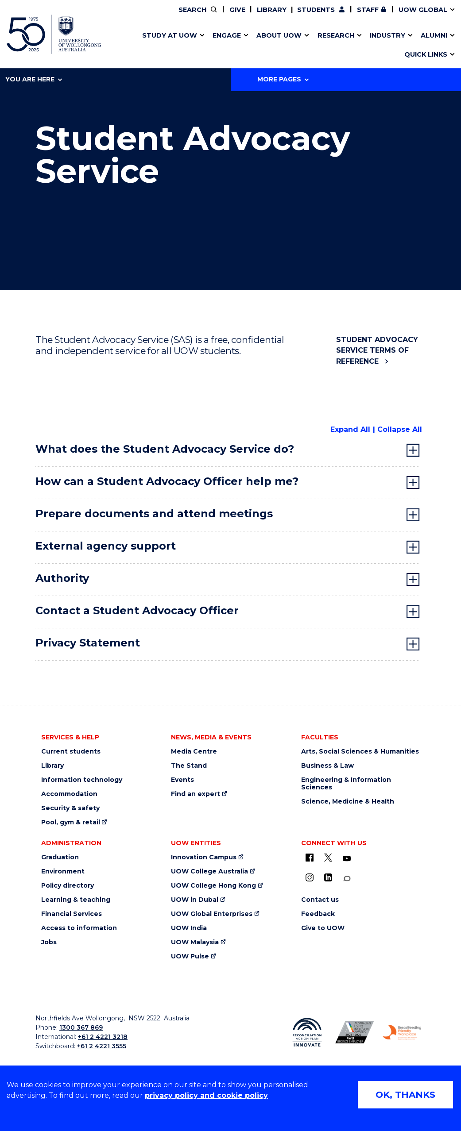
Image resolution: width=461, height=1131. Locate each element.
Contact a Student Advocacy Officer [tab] (137, 610)
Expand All (350, 429)
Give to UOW (323, 928)
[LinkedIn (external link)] (328, 877)
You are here (33, 79)
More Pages (283, 79)
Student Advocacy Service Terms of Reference (377, 350)
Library (272, 10)
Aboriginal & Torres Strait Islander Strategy (227, 46)
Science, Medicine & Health (347, 801)
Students (316, 10)
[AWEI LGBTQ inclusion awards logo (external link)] (354, 1032)
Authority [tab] (62, 578)
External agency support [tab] (105, 545)
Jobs (49, 942)
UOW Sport (211, 46)
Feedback (318, 914)
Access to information (79, 928)
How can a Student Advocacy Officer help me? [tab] (166, 481)
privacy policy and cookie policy (206, 1095)
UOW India (189, 928)
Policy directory (67, 885)
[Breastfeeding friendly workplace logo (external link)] (402, 1032)
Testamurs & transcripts (204, 46)
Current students (71, 751)
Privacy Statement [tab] (87, 642)
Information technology (81, 780)
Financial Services (71, 914)
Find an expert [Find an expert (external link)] (195, 794)
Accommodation (69, 794)
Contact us (337, 46)
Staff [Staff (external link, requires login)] (368, 10)
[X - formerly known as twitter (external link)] (328, 857)
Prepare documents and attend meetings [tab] (154, 513)
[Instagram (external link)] (309, 877)
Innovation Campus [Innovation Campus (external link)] (369, 46)
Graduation (60, 857)
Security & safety (70, 808)
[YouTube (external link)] (346, 858)
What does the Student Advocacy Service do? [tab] (164, 448)
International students (353, 46)
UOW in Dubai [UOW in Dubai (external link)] (194, 900)
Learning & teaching (75, 900)
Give (237, 10)
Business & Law (327, 765)
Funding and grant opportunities (224, 46)
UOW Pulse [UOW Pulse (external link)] (190, 956)
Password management (218, 46)
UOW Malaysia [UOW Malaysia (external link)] (195, 942)
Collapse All (399, 429)
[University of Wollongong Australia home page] (54, 34)
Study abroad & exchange (207, 46)
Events (182, 780)
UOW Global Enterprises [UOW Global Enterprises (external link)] (211, 914)
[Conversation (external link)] (346, 878)
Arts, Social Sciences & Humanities (360, 751)
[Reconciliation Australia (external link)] (307, 1032)
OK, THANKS (405, 1094)
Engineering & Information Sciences (346, 783)
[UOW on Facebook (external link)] (309, 857)
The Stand (189, 765)
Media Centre (194, 751)
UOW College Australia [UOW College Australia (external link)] (209, 871)
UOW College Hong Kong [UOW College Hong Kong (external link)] (213, 885)
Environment (63, 871)
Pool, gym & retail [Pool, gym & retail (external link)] (70, 822)
